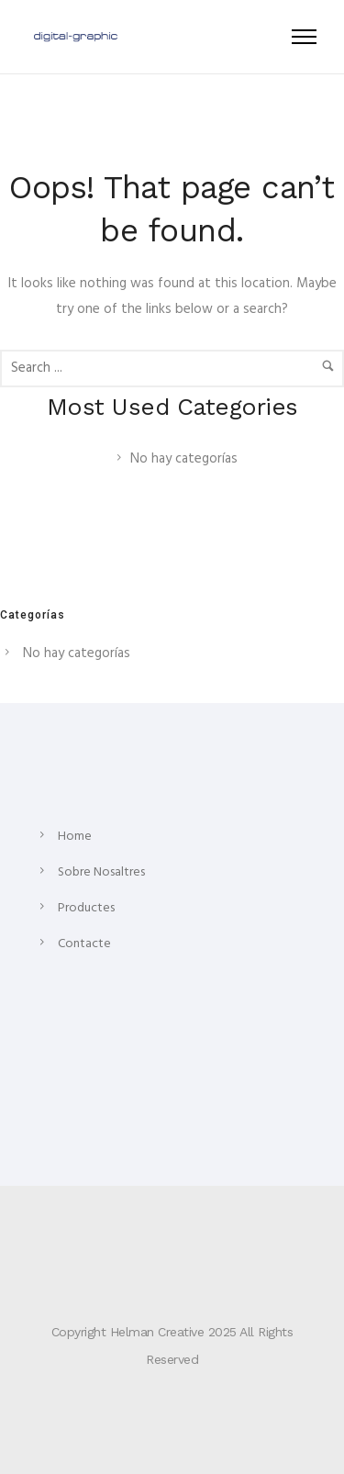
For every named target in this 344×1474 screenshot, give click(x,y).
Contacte (84, 944)
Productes (86, 908)
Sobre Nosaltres (101, 872)
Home (75, 836)
